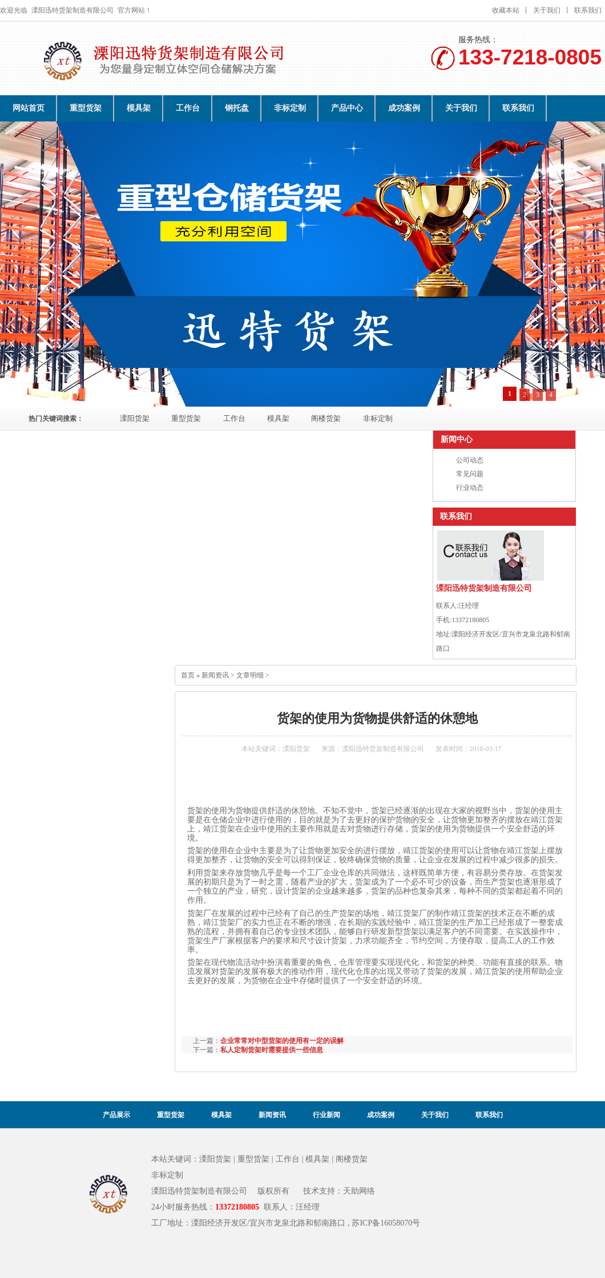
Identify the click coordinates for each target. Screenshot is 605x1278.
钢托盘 (237, 108)
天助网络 (359, 1191)
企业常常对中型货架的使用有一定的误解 (282, 1041)
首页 (188, 675)
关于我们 (546, 10)
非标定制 (290, 108)
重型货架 (86, 108)
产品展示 (116, 1115)
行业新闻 (326, 1115)
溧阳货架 (135, 418)
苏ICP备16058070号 (386, 1223)
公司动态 (469, 460)
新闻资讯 (215, 675)
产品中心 (347, 108)
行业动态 (469, 488)
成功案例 (404, 108)
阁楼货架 (326, 418)
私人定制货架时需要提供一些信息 (271, 1050)
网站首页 (29, 108)
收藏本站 (505, 10)
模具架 (139, 108)
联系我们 (588, 10)
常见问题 (469, 474)
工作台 (188, 108)
